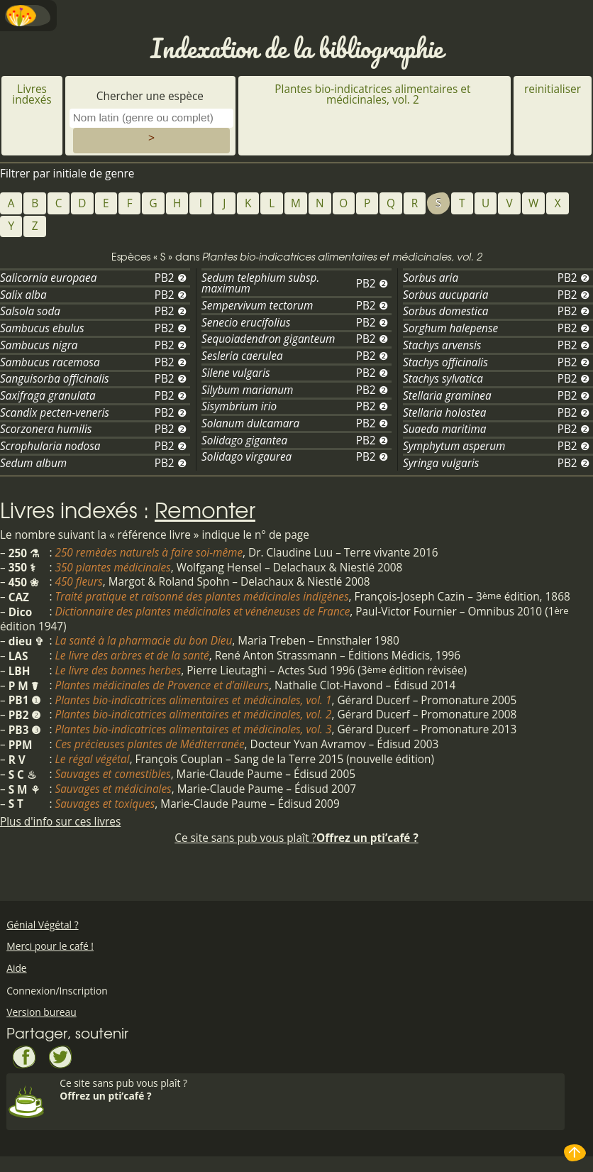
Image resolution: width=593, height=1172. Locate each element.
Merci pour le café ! (50, 946)
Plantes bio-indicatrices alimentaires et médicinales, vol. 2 (372, 94)
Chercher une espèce (151, 96)
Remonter (205, 509)
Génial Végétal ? (42, 924)
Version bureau (41, 1012)
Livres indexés (31, 94)
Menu (28, 15)
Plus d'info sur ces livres (60, 821)
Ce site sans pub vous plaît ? (296, 838)
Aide (16, 968)
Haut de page (575, 1152)
